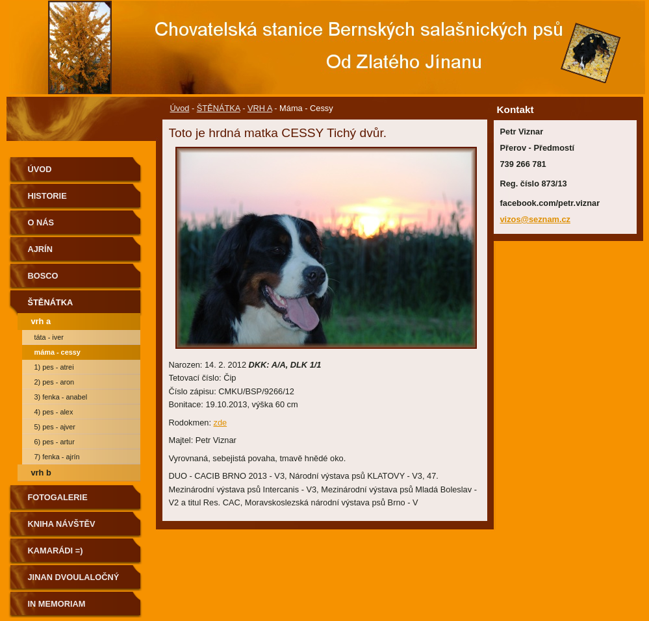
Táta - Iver (49, 337)
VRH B (41, 472)
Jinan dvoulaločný (74, 577)
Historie (47, 196)
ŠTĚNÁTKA (218, 108)
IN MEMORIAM (57, 604)
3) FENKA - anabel (61, 397)
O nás (41, 222)
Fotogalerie (58, 497)
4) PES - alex (53, 412)
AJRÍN (40, 249)
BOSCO (43, 276)
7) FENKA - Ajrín (57, 457)
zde (220, 422)
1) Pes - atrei (54, 367)
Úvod (180, 108)
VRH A (260, 108)
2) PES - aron (54, 382)
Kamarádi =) (55, 550)
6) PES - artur (54, 442)
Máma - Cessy (57, 352)
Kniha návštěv (61, 524)
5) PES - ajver (54, 427)
